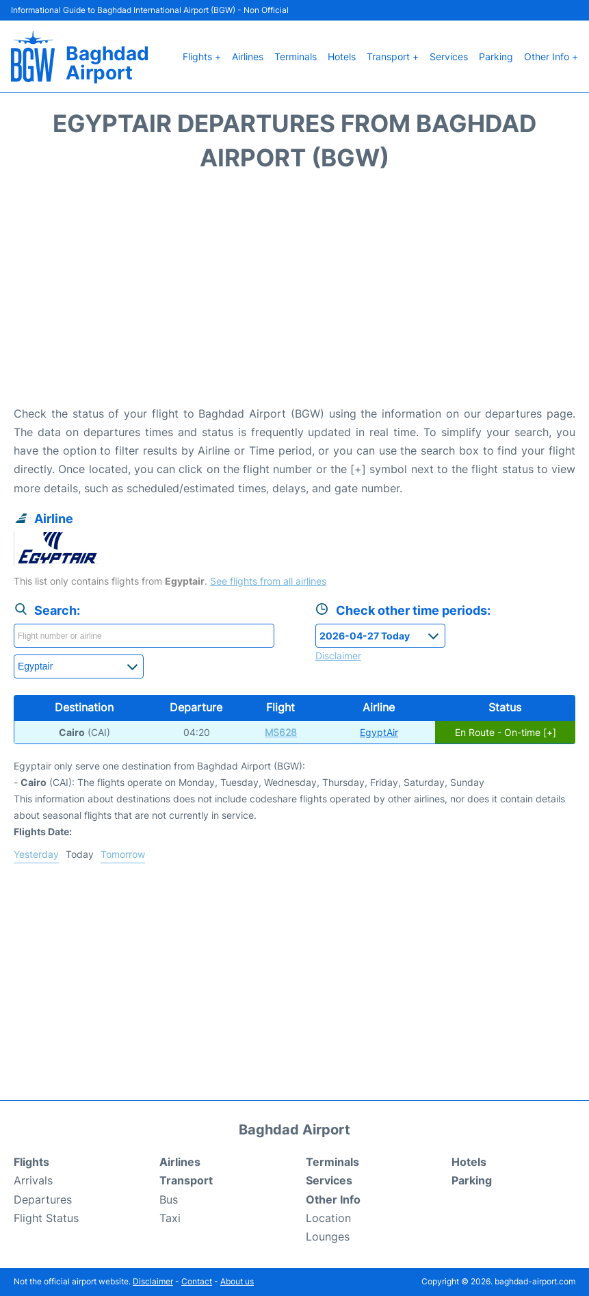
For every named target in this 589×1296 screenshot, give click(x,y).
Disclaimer (153, 1281)
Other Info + (551, 56)
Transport (186, 1180)
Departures (43, 1199)
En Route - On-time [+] (505, 732)
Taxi (170, 1218)
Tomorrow (123, 854)
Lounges (328, 1236)
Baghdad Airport (107, 63)
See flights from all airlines (268, 581)
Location (328, 1218)
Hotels (342, 56)
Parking (496, 56)
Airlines (247, 56)
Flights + (202, 56)
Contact (196, 1281)
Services (449, 56)
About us (237, 1281)
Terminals (295, 56)
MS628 (281, 732)
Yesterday (36, 854)
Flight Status (46, 1218)
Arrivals (33, 1180)
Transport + (393, 56)
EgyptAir (379, 732)
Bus (168, 1199)
